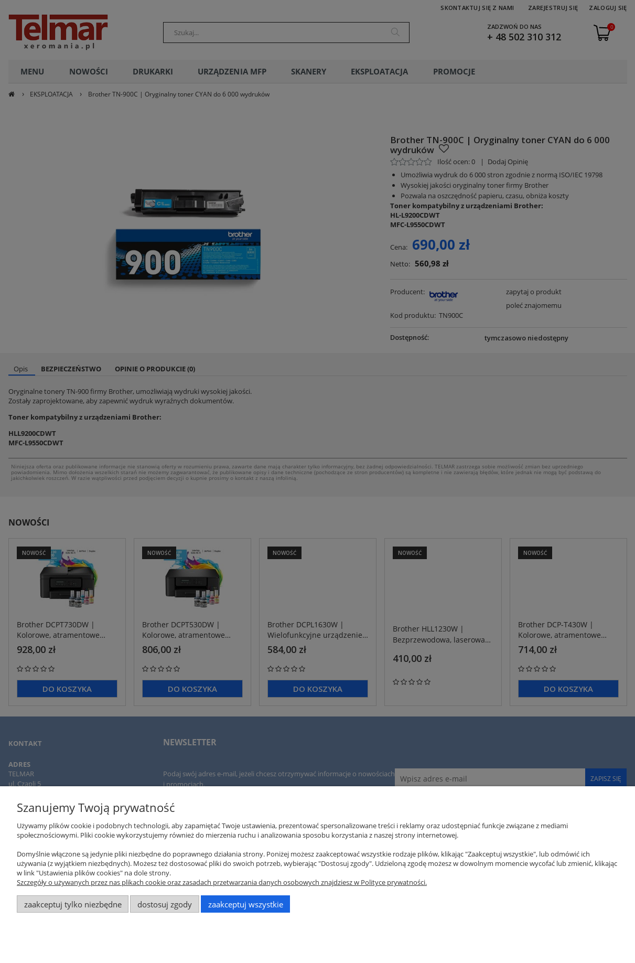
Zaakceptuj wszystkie (245, 904)
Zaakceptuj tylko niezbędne (73, 904)
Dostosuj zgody (164, 904)
